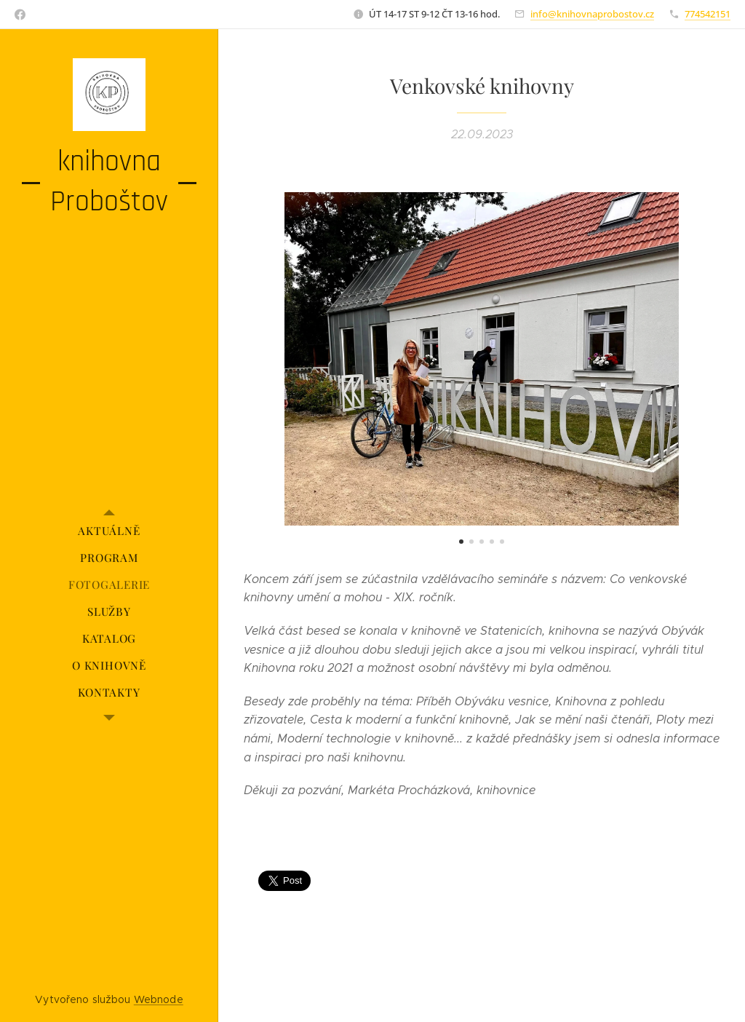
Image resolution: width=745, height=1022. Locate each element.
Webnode (158, 999)
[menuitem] (109, 531)
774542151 (707, 13)
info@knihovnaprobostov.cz (592, 13)
